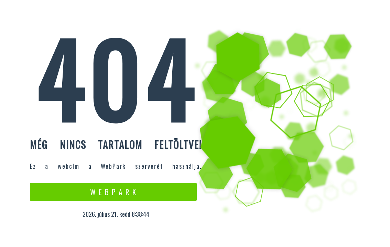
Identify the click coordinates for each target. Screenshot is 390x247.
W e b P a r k (113, 191)
